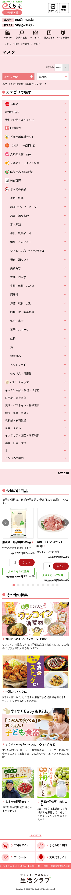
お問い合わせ (20, 866)
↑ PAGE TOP (35, 835)
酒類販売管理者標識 (60, 866)
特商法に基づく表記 (39, 866)
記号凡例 (63, 473)
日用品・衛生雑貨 (21, 44)
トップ (5, 44)
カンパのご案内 (14, 458)
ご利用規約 (6, 866)
